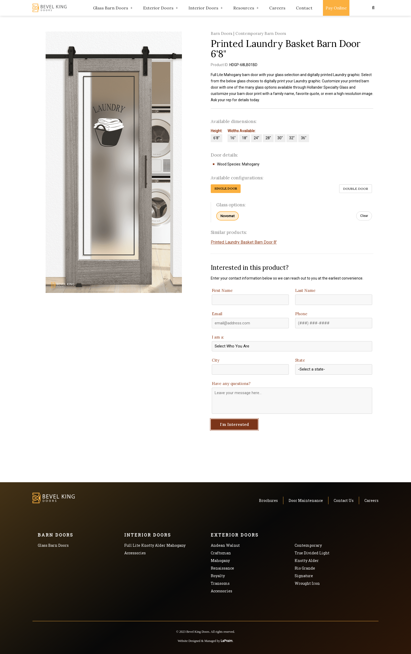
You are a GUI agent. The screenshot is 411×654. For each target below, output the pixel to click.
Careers (277, 7)
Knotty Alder (153, 545)
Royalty (218, 575)
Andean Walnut (225, 545)
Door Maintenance (306, 500)
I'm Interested (234, 424)
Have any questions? (231, 383)
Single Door (225, 188)
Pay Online (336, 7)
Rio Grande (305, 568)
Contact (304, 7)
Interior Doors (203, 7)
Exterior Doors (158, 7)
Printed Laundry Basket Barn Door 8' (244, 242)
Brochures (268, 500)
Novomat (227, 216)
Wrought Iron (307, 583)
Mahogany (176, 545)
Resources (243, 7)
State (300, 360)
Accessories (135, 552)
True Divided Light (312, 552)
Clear (364, 216)
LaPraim (226, 641)
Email (217, 313)
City (215, 360)
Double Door (355, 189)
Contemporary (308, 545)
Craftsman (221, 552)
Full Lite (132, 545)
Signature (304, 575)
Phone (301, 313)
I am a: (218, 337)
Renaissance (222, 568)
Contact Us (344, 500)
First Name (222, 290)
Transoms (220, 583)
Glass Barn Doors (110, 7)
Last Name (305, 290)
